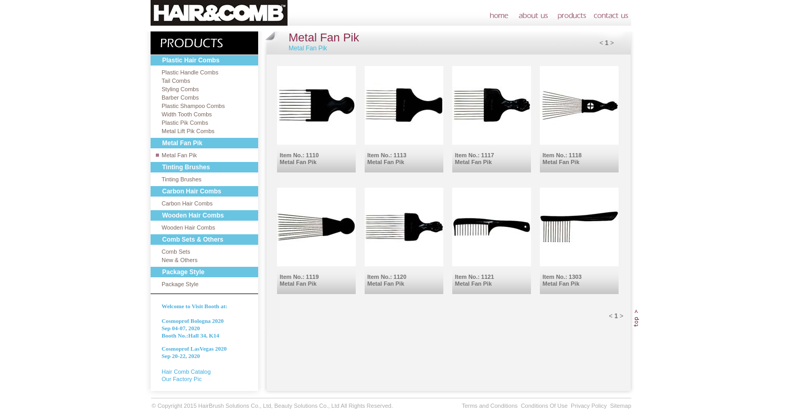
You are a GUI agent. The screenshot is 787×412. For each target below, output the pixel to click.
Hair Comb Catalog (186, 371)
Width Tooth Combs (187, 114)
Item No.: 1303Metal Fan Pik (562, 280)
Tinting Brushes (181, 179)
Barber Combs (180, 97)
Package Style (180, 284)
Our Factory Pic (181, 379)
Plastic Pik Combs (185, 123)
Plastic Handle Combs (190, 72)
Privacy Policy (589, 406)
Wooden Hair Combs (188, 227)
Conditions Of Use (544, 406)
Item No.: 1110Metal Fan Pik (299, 158)
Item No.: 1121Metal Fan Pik (474, 280)
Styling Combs (180, 89)
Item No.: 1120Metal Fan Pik (387, 280)
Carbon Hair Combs (187, 203)
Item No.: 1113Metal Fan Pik (387, 158)
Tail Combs (176, 81)
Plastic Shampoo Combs (193, 106)
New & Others (179, 260)
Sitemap (620, 406)
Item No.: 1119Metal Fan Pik (299, 280)
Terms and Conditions (489, 406)
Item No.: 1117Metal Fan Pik (474, 158)
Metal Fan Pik (179, 155)
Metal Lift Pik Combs (188, 131)
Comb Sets (176, 251)
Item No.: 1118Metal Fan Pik (562, 158)
